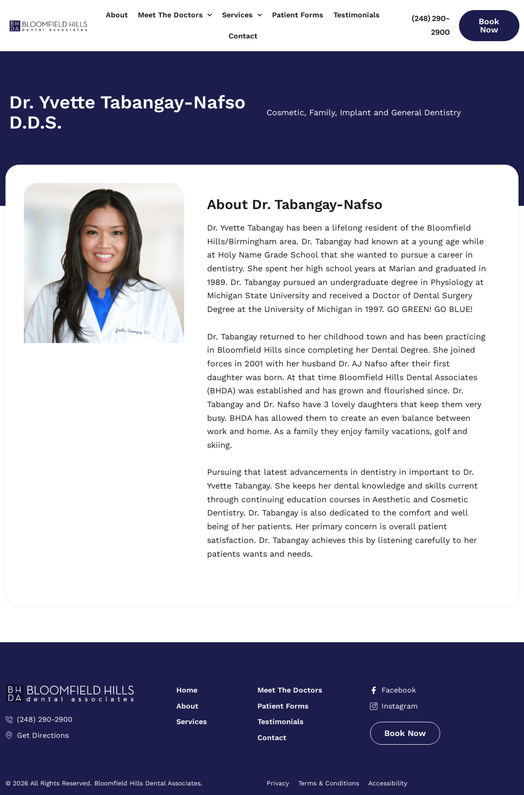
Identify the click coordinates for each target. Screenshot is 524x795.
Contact (243, 36)
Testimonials (356, 15)
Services (242, 15)
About (117, 15)
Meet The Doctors (175, 15)
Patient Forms (297, 15)
